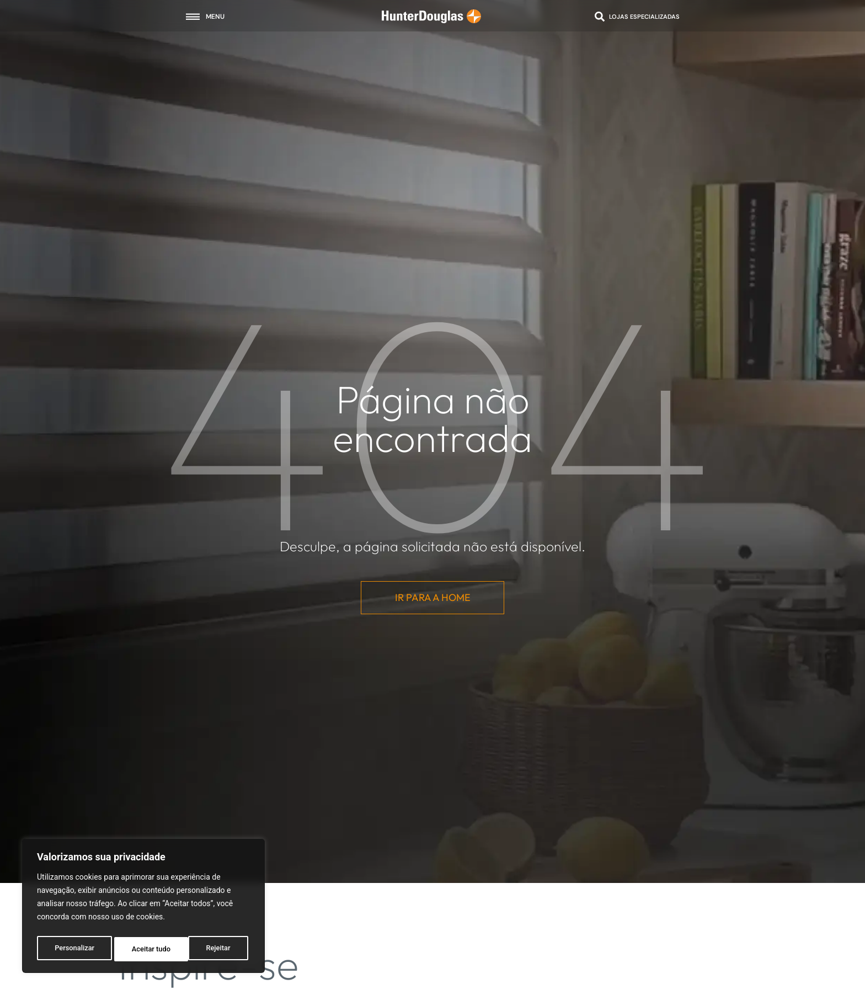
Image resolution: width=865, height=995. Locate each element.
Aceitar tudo (214, 949)
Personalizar (73, 949)
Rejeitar (144, 949)
